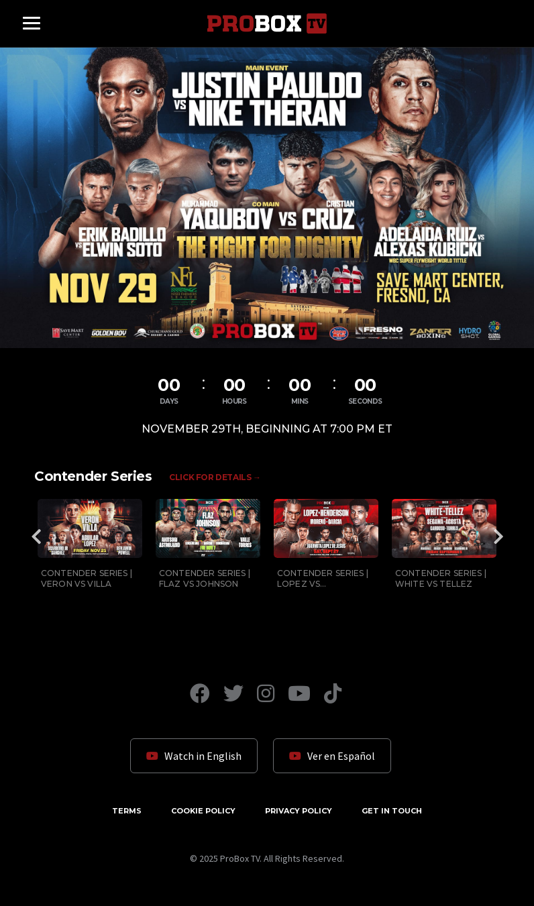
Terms (127, 810)
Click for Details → (214, 477)
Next (498, 536)
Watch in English (194, 755)
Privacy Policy (298, 810)
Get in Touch (392, 810)
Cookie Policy (203, 810)
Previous (36, 536)
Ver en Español (332, 755)
